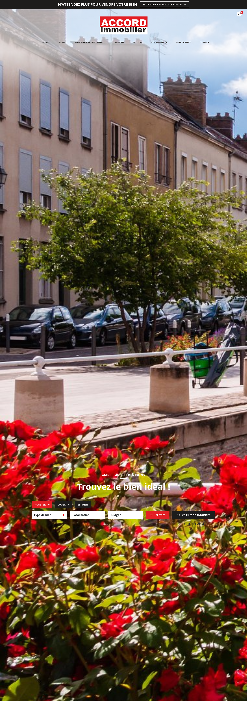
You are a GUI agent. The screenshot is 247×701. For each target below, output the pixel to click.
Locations (118, 42)
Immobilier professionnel (89, 42)
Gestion (137, 42)
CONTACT (204, 42)
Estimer (83, 504)
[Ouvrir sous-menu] (166, 42)
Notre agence (183, 42)
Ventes (62, 42)
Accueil (46, 42)
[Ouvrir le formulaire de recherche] (157, 515)
